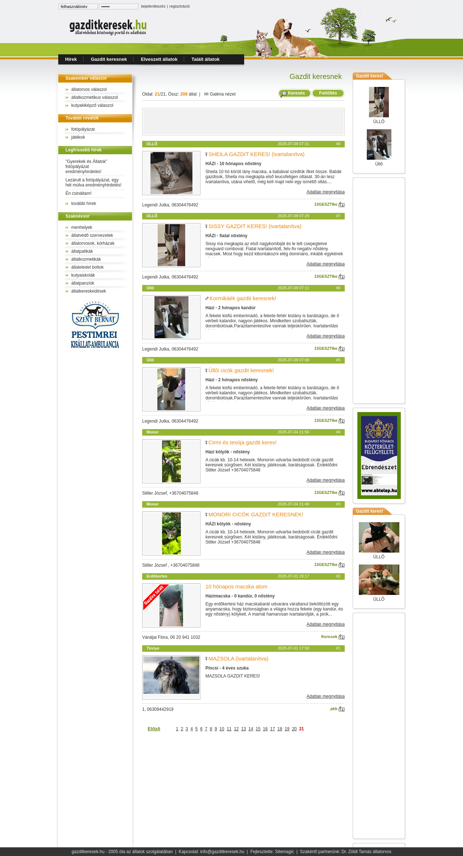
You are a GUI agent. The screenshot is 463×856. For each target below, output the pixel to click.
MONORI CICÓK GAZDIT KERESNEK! (255, 514)
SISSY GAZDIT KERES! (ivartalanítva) (254, 226)
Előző (154, 728)
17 (272, 728)
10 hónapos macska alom (236, 586)
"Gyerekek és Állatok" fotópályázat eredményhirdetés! (86, 166)
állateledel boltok (87, 267)
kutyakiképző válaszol (92, 105)
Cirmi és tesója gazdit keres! (242, 442)
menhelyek (81, 227)
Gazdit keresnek (109, 59)
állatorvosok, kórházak (92, 243)
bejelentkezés (153, 6)
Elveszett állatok (159, 59)
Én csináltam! (78, 193)
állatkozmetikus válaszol (94, 97)
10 (222, 728)
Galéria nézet (220, 94)
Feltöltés (328, 93)
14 (251, 728)
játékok (78, 137)
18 (279, 728)
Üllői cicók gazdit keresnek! (241, 370)
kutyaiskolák (83, 275)
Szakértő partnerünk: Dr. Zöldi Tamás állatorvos (345, 851)
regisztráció (179, 6)
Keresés (296, 93)
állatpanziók (82, 283)
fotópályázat (83, 129)
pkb (337, 708)
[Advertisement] (243, 122)
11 (229, 728)
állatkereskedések (88, 291)
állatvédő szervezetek (92, 235)
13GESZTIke (329, 204)
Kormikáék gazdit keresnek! (242, 298)
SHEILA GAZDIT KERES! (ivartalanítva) (256, 154)
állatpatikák (82, 251)
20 (294, 728)
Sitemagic (284, 851)
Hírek (71, 59)
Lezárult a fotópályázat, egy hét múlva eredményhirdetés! (93, 182)
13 (243, 728)
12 (236, 728)
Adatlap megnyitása (326, 191)
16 (265, 728)
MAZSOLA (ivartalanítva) (238, 658)
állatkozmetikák (86, 259)
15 (258, 728)
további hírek (83, 203)
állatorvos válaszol (89, 89)
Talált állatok (205, 59)
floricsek (333, 636)
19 (287, 728)
